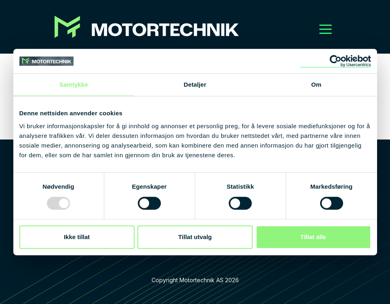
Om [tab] (316, 84)
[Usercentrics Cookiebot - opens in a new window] (335, 61)
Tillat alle (313, 236)
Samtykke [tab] (73, 84)
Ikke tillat (77, 236)
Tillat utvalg (195, 236)
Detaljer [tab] (195, 84)
